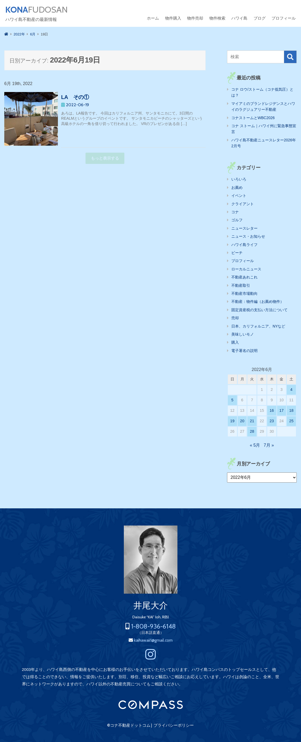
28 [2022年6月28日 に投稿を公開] (252, 431)
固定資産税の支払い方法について (259, 310)
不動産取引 (240, 285)
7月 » (269, 445)
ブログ (260, 18)
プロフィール (284, 18)
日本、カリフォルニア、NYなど (258, 326)
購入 (235, 342)
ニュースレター (244, 228)
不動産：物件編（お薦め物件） (257, 301)
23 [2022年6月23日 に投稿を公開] (272, 421)
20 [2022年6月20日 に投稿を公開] (242, 421)
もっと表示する (105, 158)
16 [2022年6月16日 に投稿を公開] (272, 410)
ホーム (153, 18)
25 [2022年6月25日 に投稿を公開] (291, 421)
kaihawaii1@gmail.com (153, 640)
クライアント (242, 204)
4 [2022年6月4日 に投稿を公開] (291, 389)
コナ (235, 212)
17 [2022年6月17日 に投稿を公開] (281, 410)
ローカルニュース (246, 269)
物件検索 (217, 18)
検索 (290, 56)
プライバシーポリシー (174, 725)
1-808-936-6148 (153, 626)
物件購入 (173, 18)
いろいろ (238, 179)
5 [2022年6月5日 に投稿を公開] (232, 400)
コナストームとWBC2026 (253, 118)
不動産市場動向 (244, 293)
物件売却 (195, 18)
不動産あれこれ (244, 277)
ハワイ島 (239, 18)
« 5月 (255, 445)
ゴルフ (237, 220)
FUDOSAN (36, 9)
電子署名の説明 (244, 350)
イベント (238, 195)
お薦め (237, 187)
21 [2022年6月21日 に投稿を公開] (252, 421)
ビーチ (237, 253)
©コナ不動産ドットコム (128, 725)
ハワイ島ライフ (244, 245)
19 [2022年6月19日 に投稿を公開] (232, 421)
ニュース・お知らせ (248, 236)
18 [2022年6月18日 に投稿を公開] (291, 410)
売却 (235, 318)
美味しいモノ (242, 334)
